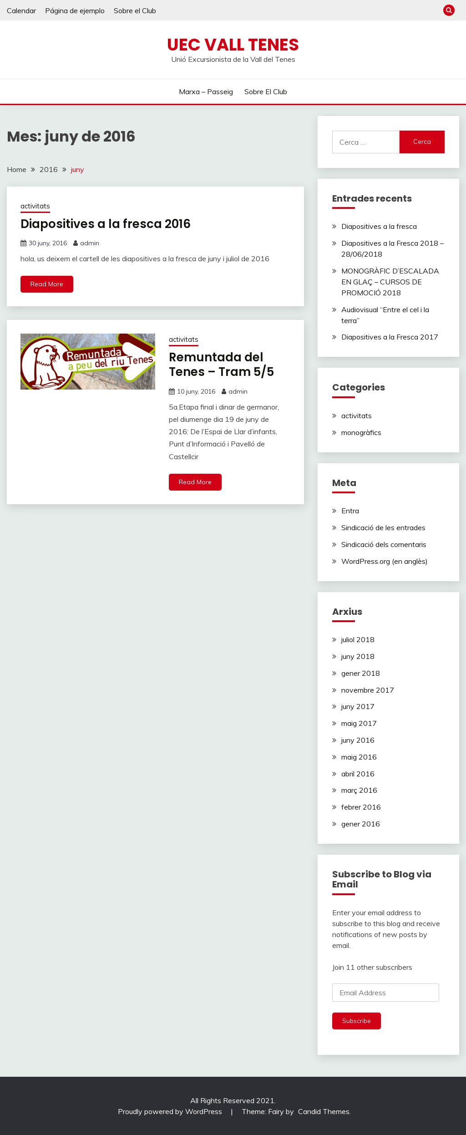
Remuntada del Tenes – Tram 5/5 (221, 364)
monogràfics (361, 432)
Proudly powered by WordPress (171, 1111)
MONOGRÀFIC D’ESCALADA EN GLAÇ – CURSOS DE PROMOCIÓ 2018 (390, 281)
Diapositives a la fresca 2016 (105, 224)
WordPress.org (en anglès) (384, 561)
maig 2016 (359, 756)
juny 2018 (358, 656)
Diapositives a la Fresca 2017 (389, 336)
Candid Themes (324, 1111)
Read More (46, 284)
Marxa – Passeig (206, 91)
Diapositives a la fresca (379, 226)
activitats (35, 206)
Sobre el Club (135, 10)
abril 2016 (358, 773)
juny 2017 (358, 706)
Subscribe (356, 1021)
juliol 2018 (358, 639)
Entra (350, 510)
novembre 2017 (367, 689)
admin (89, 243)
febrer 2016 (361, 806)
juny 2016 (358, 740)
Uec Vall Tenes (233, 44)
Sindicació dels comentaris (383, 544)
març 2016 (359, 790)
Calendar (21, 10)
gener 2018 (360, 673)
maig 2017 (359, 723)
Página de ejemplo (75, 10)
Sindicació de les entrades (383, 527)
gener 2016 (360, 823)
